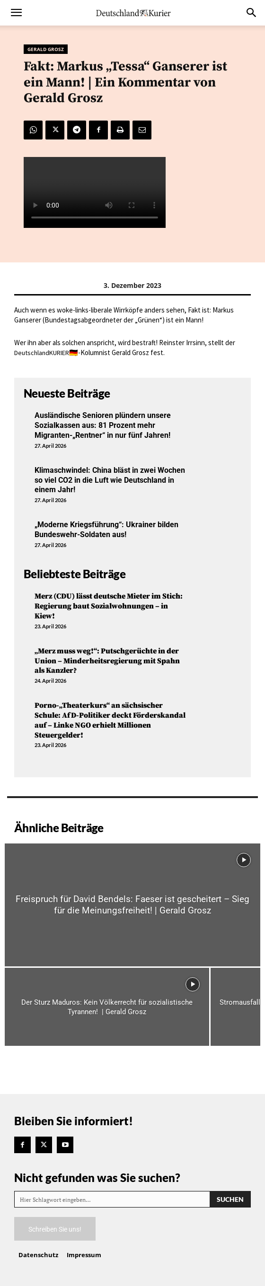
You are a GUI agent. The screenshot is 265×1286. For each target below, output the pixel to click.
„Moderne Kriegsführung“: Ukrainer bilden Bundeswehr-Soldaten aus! (106, 529)
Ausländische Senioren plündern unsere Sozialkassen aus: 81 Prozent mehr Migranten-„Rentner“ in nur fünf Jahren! (103, 425)
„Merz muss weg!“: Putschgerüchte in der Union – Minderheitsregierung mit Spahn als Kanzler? (107, 661)
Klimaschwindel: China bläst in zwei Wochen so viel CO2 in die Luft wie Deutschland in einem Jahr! (110, 480)
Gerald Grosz (46, 49)
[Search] (230, 1199)
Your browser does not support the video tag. (95, 192)
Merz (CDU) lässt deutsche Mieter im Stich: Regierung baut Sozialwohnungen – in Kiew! (109, 606)
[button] (16, 13)
